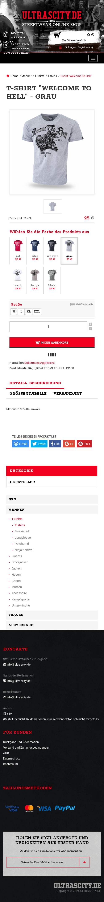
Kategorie (21, 470)
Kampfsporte (20, 599)
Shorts (16, 581)
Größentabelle (84, 304)
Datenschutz (11, 758)
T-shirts (52, 76)
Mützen (17, 587)
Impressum (10, 764)
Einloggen (70, 47)
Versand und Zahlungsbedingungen (26, 747)
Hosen (16, 574)
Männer (26, 76)
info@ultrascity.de (18, 664)
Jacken (17, 568)
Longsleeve (23, 537)
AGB (6, 753)
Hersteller (22, 482)
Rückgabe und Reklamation (21, 742)
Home (14, 76)
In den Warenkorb (52, 342)
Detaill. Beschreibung (35, 383)
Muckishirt (22, 531)
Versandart (67, 393)
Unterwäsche (21, 605)
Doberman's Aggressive (39, 362)
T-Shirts (39, 76)
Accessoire (19, 593)
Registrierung (85, 47)
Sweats (17, 556)
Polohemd (22, 543)
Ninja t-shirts (23, 550)
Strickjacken (20, 562)
